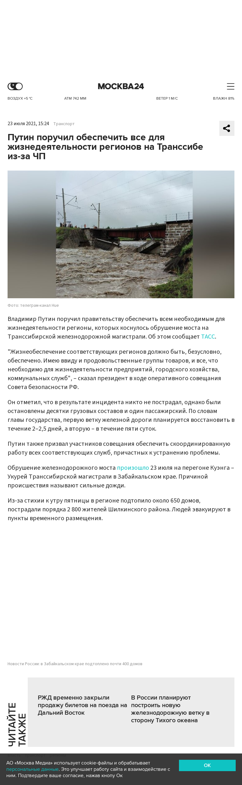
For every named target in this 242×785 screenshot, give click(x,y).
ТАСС (208, 336)
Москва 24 (121, 86)
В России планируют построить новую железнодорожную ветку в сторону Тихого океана (170, 709)
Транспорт (64, 124)
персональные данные (32, 769)
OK (207, 765)
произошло (133, 467)
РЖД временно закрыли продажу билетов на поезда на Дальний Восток (82, 705)
